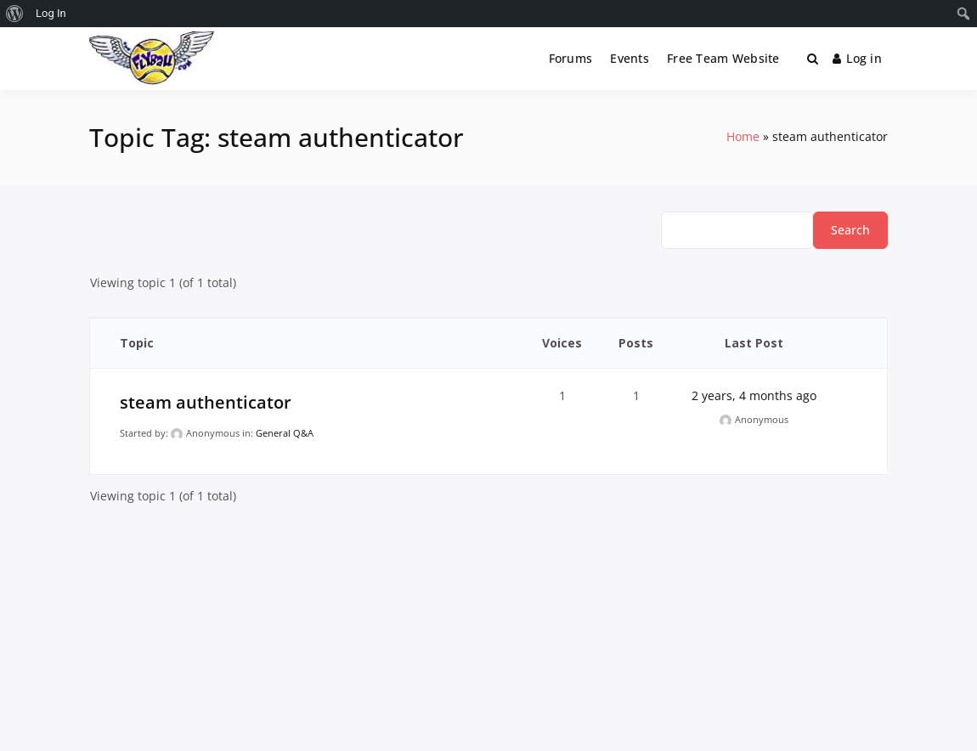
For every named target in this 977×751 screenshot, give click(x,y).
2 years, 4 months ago (754, 395)
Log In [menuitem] (51, 13)
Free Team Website (723, 58)
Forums (571, 58)
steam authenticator (205, 402)
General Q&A (284, 432)
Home (743, 136)
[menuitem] (15, 13)
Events (629, 58)
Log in (857, 58)
